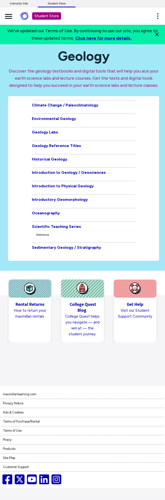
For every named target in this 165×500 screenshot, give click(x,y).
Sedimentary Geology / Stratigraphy (66, 247)
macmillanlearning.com (19, 394)
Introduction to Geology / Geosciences (69, 172)
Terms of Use (12, 430)
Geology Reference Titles (56, 145)
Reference (42, 234)
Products (9, 449)
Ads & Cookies (13, 412)
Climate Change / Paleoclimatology (65, 105)
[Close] (156, 34)
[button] (159, 16)
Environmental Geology (54, 118)
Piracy (7, 439)
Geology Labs (45, 132)
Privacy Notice (13, 403)
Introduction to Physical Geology (63, 186)
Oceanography (46, 213)
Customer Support (16, 467)
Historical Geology (49, 159)
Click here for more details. (103, 38)
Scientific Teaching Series (56, 226)
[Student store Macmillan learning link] (27, 16)
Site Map (9, 458)
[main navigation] (8, 15)
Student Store (57, 3)
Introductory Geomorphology (60, 199)
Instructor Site (19, 3)
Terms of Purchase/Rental (21, 421)
